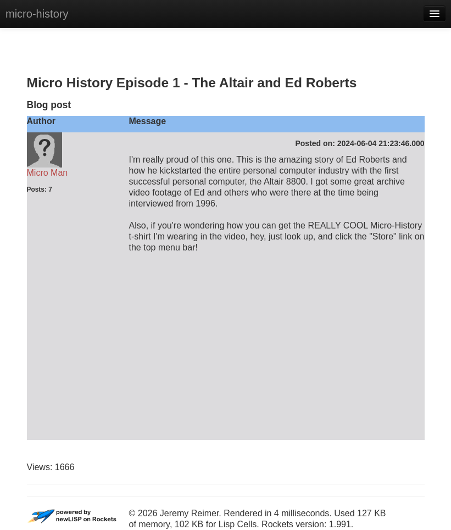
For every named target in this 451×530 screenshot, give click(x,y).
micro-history (36, 14)
